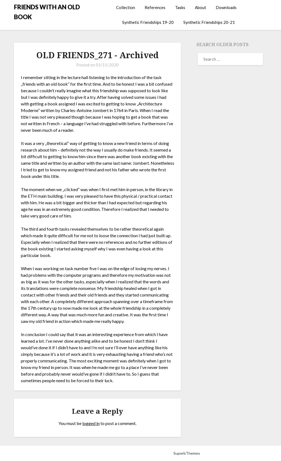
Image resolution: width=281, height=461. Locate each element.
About (200, 7)
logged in (91, 423)
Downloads (226, 7)
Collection (125, 7)
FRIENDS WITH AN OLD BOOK (47, 12)
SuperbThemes (186, 453)
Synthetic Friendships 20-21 (209, 22)
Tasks (180, 7)
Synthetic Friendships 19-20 (148, 22)
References (155, 7)
